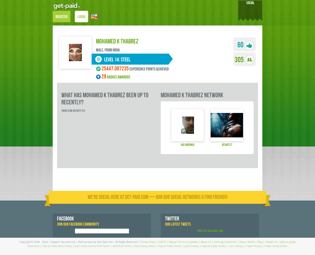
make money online (275, 246)
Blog (260, 242)
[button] (94, 16)
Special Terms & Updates (183, 242)
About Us (206, 242)
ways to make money (214, 246)
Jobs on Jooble (288, 242)
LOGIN (81, 16)
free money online (145, 246)
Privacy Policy (148, 242)
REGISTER (62, 16)
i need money (254, 246)
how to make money (170, 246)
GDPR (162, 242)
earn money (236, 246)
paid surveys (192, 246)
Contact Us (271, 242)
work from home (122, 246)
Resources (34, 246)
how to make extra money (57, 246)
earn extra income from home (92, 246)
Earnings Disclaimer (225, 242)
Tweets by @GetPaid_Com (210, 231)
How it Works (247, 242)
